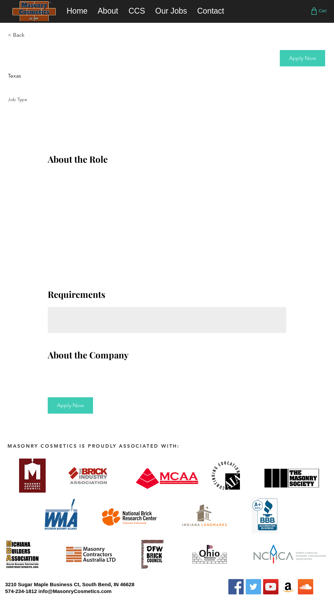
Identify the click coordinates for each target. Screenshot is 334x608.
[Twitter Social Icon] (253, 586)
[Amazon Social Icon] (288, 586)
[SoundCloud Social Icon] (305, 586)
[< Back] (32, 35)
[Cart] (318, 11)
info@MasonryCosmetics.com (75, 591)
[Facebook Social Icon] (236, 586)
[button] (302, 58)
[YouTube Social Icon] (270, 586)
